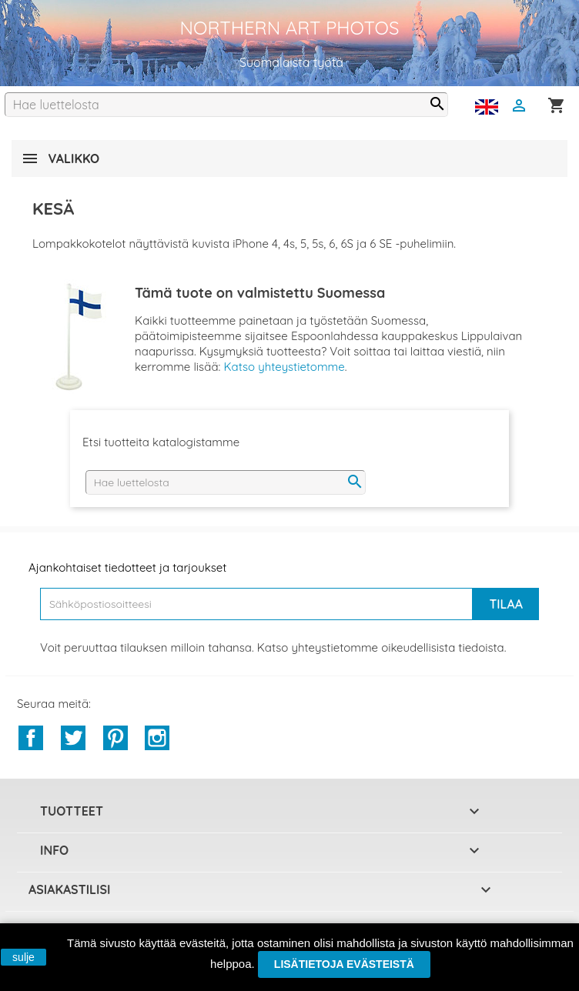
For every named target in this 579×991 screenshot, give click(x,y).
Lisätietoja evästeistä (344, 964)
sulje (23, 957)
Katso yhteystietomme (283, 366)
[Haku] (226, 104)
